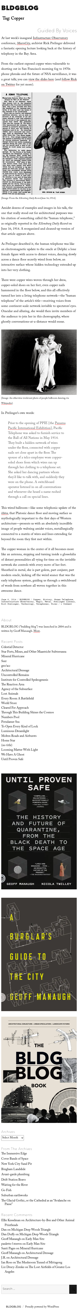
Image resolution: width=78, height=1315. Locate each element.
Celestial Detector (12, 647)
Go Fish (6, 1190)
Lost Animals (9, 694)
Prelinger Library (64, 601)
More (36, 631)
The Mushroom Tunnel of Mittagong (39, 1263)
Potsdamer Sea (10, 722)
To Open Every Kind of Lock (19, 727)
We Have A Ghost (12, 755)
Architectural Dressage (15, 670)
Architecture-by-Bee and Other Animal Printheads (39, 1223)
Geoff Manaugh (11, 1239)
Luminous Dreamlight (15, 731)
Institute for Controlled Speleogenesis (24, 680)
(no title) (6, 745)
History (47, 599)
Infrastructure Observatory (50, 38)
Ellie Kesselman (10, 1220)
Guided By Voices (57, 30)
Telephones (42, 604)
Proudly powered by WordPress (42, 1307)
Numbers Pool (10, 717)
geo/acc (5, 666)
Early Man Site (34, 1239)
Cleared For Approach (15, 708)
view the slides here (41, 80)
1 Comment (66, 604)
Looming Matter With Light (19, 750)
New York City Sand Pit (16, 1164)
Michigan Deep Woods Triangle (31, 1230)
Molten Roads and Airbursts (19, 736)
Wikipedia (6, 404)
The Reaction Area (12, 684)
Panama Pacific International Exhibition (37, 426)
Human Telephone (63, 599)
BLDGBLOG (19, 8)
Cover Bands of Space (14, 1159)
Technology (27, 604)
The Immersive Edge (14, 1154)
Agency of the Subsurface (16, 689)
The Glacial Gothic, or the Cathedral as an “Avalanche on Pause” (36, 1202)
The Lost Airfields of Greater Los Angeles (37, 1270)
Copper (37, 599)
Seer (4, 661)
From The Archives (16, 1149)
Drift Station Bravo (13, 1180)
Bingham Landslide (13, 1169)
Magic (39, 601)
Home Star (8, 741)
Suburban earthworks (14, 1195)
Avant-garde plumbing (15, 1174)
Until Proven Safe (12, 759)
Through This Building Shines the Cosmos (27, 712)
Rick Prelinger (10, 604)
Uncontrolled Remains (15, 675)
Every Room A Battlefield (17, 699)
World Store (9, 703)
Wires (54, 604)
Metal (48, 601)
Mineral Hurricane (12, 656)
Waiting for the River (14, 1185)
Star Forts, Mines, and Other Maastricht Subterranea (33, 652)
